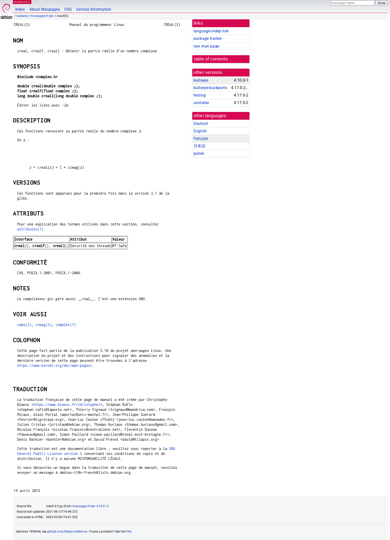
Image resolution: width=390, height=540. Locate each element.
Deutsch (201, 123)
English (200, 131)
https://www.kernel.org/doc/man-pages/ (54, 365)
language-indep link (211, 31)
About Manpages (44, 9)
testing (200, 95)
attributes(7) (30, 229)
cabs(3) (24, 325)
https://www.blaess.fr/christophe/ (66, 404)
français (201, 138)
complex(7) (66, 325)
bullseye (22, 16)
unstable (201, 102)
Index (20, 9)
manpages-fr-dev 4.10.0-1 (89, 506)
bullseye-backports (210, 87)
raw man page (206, 46)
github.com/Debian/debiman (67, 531)
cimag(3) (43, 325)
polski (199, 153)
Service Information (93, 9)
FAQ (68, 9)
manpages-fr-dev (42, 16)
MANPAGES (22, 1)
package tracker (208, 38)
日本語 (199, 146)
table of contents (211, 58)
